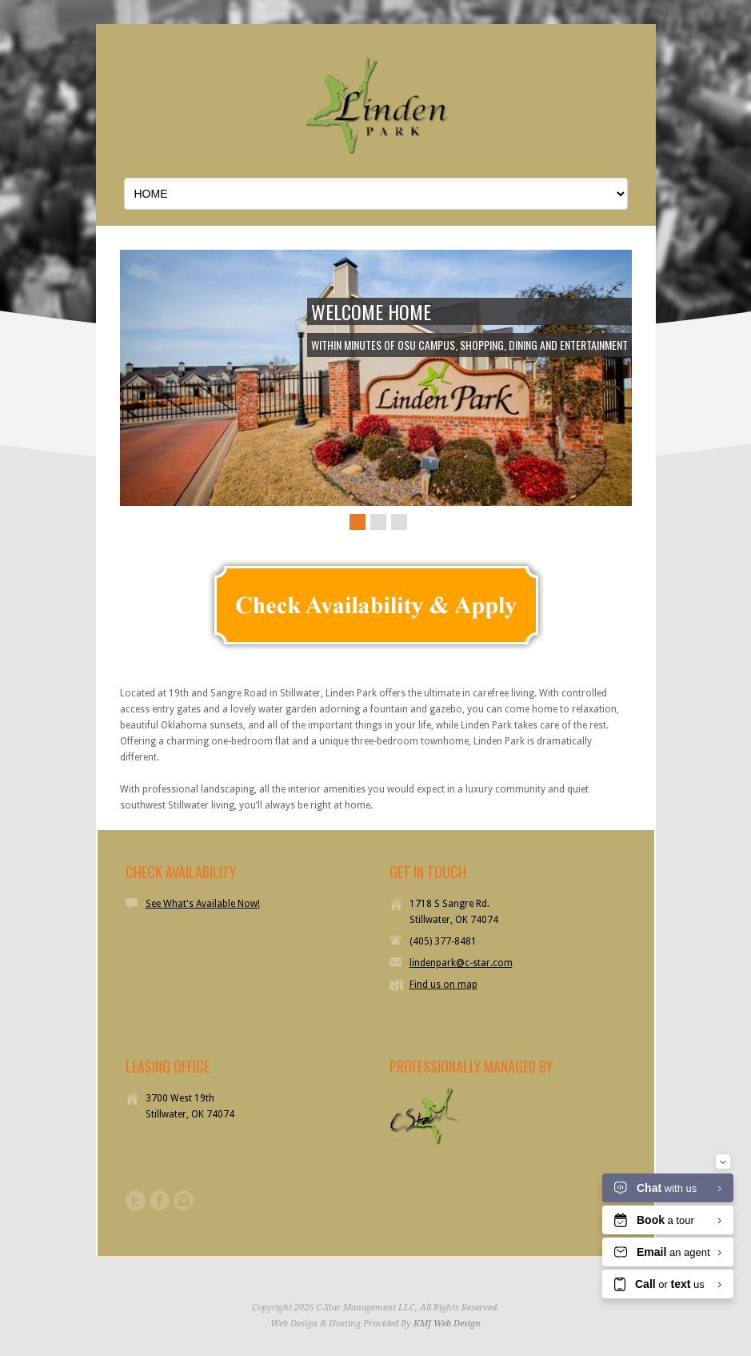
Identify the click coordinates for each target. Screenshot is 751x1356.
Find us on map (443, 984)
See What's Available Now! (203, 903)
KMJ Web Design (447, 1323)
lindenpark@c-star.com (461, 963)
